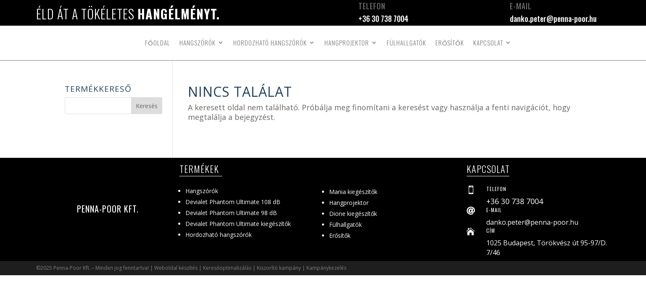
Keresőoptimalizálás (227, 267)
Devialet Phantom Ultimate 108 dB (232, 202)
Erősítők (449, 42)
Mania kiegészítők (353, 192)
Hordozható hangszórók (270, 42)
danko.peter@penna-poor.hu (553, 18)
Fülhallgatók (406, 42)
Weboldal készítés (176, 267)
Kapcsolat (488, 42)
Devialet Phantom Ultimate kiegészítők (238, 224)
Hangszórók (197, 42)
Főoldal (157, 42)
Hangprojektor (346, 42)
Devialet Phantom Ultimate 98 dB (231, 213)
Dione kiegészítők (353, 214)
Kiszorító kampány (279, 267)
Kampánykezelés (326, 267)
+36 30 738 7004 (384, 18)
